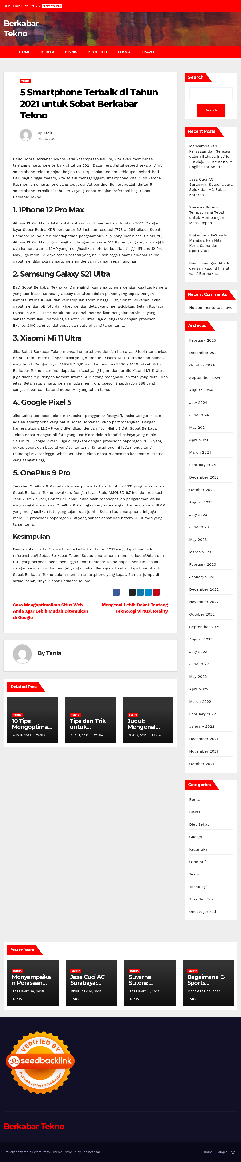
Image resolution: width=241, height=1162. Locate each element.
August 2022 (201, 639)
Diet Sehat (199, 824)
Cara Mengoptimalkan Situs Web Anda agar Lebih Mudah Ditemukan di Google (50, 611)
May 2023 (198, 539)
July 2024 (198, 402)
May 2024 (198, 427)
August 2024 (201, 390)
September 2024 (204, 377)
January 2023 (201, 577)
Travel (148, 52)
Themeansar (91, 1152)
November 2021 (203, 751)
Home (24, 52)
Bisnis (71, 52)
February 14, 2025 (86, 991)
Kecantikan (199, 849)
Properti (97, 52)
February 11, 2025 (145, 991)
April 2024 (198, 440)
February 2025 (202, 340)
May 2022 (198, 676)
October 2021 (201, 764)
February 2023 (202, 564)
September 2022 (204, 626)
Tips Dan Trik (201, 899)
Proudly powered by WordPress (27, 1152)
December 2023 (204, 477)
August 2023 (201, 502)
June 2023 (199, 527)
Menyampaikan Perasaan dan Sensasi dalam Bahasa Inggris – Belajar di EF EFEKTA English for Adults (210, 156)
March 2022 (200, 701)
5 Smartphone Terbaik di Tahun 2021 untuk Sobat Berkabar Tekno (89, 104)
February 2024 (202, 465)
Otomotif (197, 862)
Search (196, 77)
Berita (48, 52)
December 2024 (204, 352)
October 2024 (202, 365)
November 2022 (204, 602)
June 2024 (199, 415)
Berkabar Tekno (34, 1126)
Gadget (195, 837)
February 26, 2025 (28, 991)
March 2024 (200, 452)
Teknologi (198, 886)
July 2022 (198, 651)
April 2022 (198, 689)
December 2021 (203, 739)
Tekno (124, 52)
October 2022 (202, 614)
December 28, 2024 (204, 991)
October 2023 (202, 489)
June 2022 (199, 664)
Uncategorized (202, 911)
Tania (47, 133)
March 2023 (200, 552)
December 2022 (204, 589)
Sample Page (226, 1152)
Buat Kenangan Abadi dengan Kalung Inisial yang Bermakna (209, 268)
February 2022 (202, 714)
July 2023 (198, 514)
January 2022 (201, 726)
